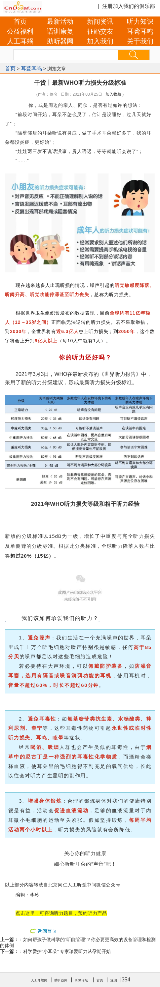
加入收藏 (113, 94)
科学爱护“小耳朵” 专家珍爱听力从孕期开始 (67, 951)
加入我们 (100, 41)
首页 (20, 21)
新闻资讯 (100, 21)
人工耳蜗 (20, 41)
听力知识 (140, 21)
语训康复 (60, 31)
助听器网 (60, 41)
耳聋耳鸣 (140, 31)
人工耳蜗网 (39, 980)
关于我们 (140, 41)
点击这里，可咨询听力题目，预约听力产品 (61, 913)
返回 (113, 980)
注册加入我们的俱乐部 (128, 6)
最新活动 (60, 21)
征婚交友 (100, 31)
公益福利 (20, 31)
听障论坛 (81, 980)
